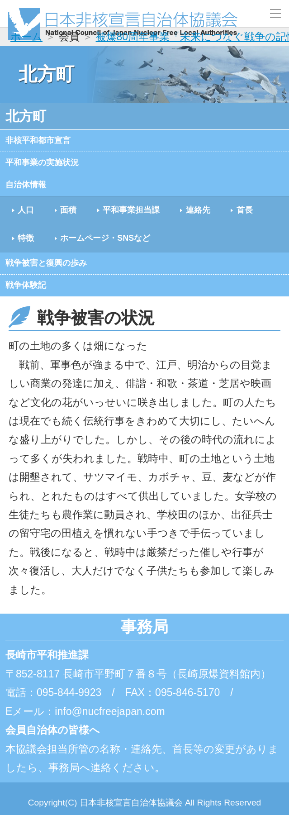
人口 (33, 218)
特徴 (85, 248)
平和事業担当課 (163, 218)
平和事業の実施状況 (52, 166)
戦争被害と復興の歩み (58, 275)
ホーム (26, 37)
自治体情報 (31, 190)
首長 (33, 248)
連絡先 (246, 218)
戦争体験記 (31, 300)
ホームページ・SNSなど (186, 248)
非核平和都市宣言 (47, 142)
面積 (85, 218)
